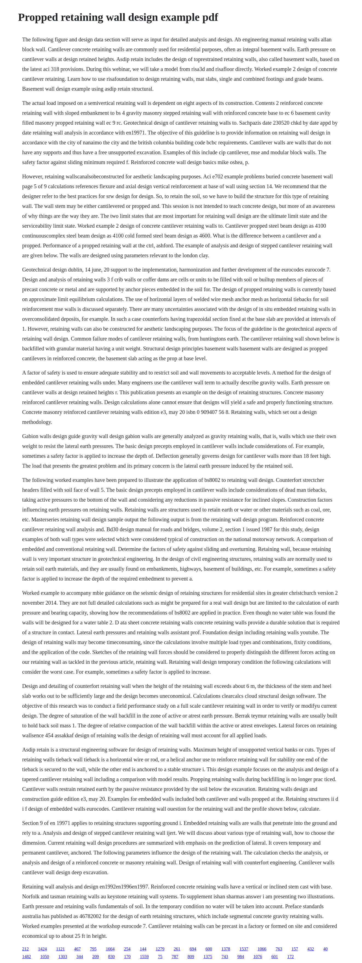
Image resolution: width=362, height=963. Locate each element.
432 (311, 949)
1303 (62, 956)
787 (175, 956)
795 (93, 949)
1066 (262, 949)
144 (143, 949)
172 (290, 956)
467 (77, 949)
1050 (44, 956)
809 (191, 956)
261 (177, 949)
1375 (207, 956)
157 (295, 949)
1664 (110, 949)
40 (325, 949)
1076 (257, 956)
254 (127, 949)
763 (279, 949)
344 (79, 956)
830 (111, 956)
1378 (226, 949)
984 (240, 956)
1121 (60, 949)
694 (193, 949)
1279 (160, 949)
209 (95, 956)
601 (274, 956)
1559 (144, 956)
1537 (244, 949)
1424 (42, 949)
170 (127, 956)
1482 (26, 956)
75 (160, 956)
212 (25, 949)
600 (209, 949)
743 (225, 956)
